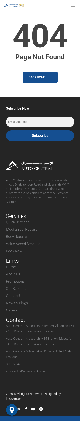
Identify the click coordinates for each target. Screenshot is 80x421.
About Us (13, 274)
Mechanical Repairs (21, 229)
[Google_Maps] (12, 410)
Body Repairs (16, 236)
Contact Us (14, 296)
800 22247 (13, 364)
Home (11, 267)
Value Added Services (23, 244)
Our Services (16, 288)
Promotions (15, 281)
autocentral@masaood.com (25, 371)
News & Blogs (17, 303)
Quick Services (17, 222)
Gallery (11, 310)
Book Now (14, 251)
